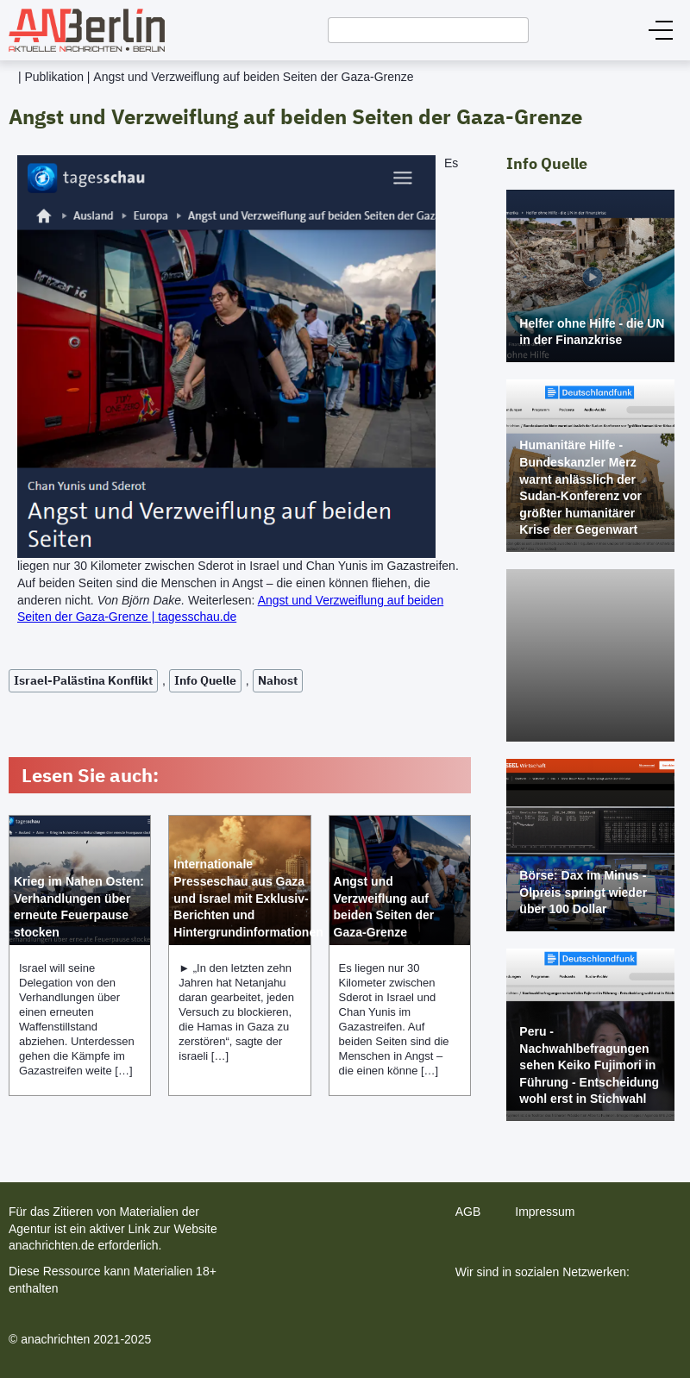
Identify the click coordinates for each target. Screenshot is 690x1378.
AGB (468, 1211)
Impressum (544, 1211)
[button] (661, 30)
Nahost (278, 680)
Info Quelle (205, 680)
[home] (82, 30)
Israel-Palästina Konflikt (83, 680)
